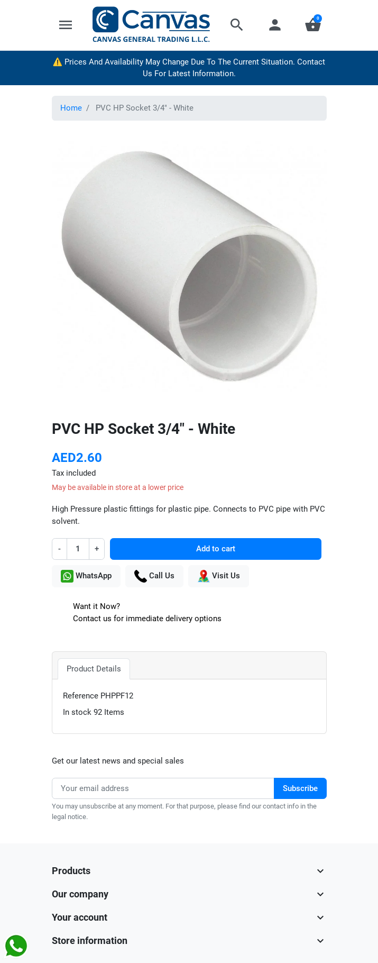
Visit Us (218, 576)
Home (71, 108)
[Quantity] (78, 549)
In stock (77, 712)
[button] (237, 25)
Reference (80, 696)
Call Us (154, 576)
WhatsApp (86, 576)
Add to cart (215, 548)
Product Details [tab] (94, 669)
